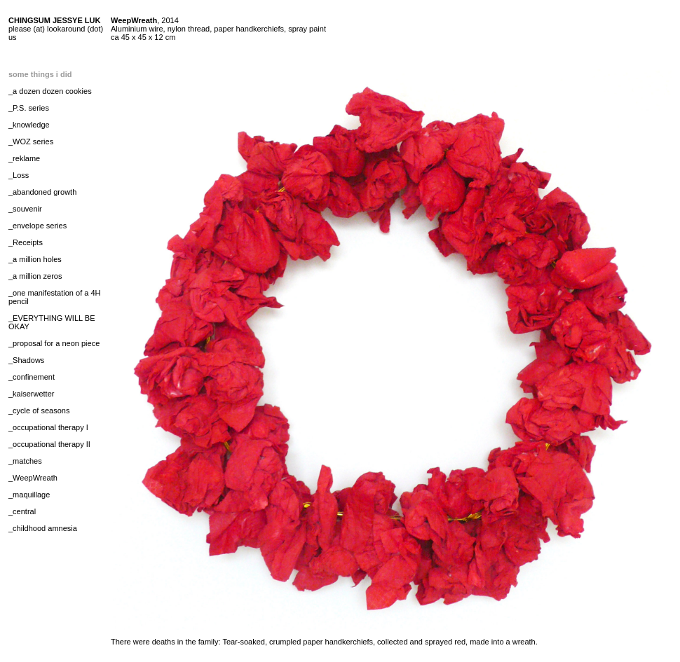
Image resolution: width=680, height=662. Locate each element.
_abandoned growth (42, 192)
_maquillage (29, 494)
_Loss (18, 175)
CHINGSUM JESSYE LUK (54, 20)
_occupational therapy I (48, 427)
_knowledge (29, 124)
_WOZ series (30, 141)
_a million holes (35, 259)
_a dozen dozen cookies (50, 91)
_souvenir (25, 209)
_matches (25, 461)
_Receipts (25, 242)
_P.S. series (28, 108)
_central (22, 511)
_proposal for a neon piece (54, 343)
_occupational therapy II (49, 444)
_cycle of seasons (38, 410)
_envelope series (37, 225)
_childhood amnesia (42, 528)
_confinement (31, 377)
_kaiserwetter (31, 393)
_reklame (24, 158)
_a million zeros (35, 276)
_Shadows (26, 360)
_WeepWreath (32, 478)
